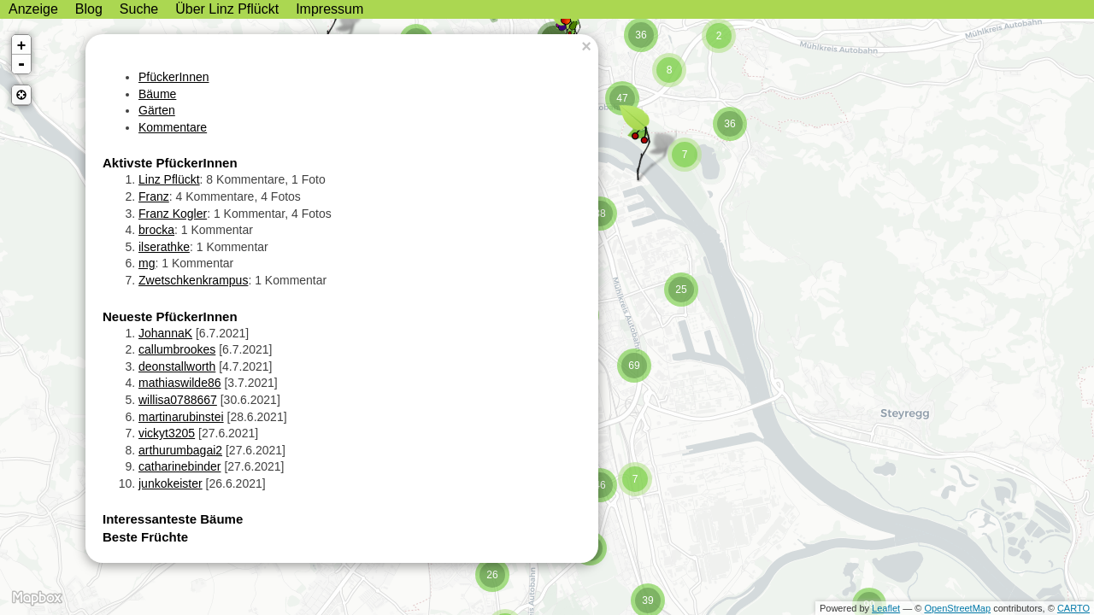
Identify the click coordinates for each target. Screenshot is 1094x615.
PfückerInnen (173, 77)
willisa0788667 (177, 400)
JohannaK (165, 333)
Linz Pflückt (169, 179)
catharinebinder (179, 466)
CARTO (1073, 608)
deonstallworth (176, 366)
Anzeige (33, 9)
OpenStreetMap (957, 608)
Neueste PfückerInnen (170, 316)
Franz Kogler (172, 213)
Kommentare (172, 127)
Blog (89, 9)
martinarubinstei (181, 417)
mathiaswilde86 (179, 383)
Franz (153, 196)
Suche (139, 9)
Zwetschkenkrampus (193, 280)
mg (146, 263)
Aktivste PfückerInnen (170, 162)
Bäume (157, 94)
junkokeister (170, 483)
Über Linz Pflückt (227, 9)
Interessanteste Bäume (173, 519)
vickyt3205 (166, 433)
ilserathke (164, 247)
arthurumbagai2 (180, 450)
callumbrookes (176, 349)
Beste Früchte (145, 537)
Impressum (329, 9)
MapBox (36, 597)
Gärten (156, 110)
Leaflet (886, 608)
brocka (156, 230)
